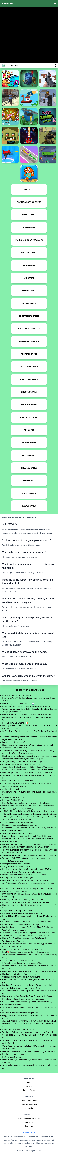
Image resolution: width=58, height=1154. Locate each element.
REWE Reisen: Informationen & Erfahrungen (21, 924)
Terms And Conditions (29, 1100)
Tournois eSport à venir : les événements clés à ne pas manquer (29, 855)
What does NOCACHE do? (13, 797)
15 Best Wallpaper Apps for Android (17, 822)
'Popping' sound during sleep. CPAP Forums (21, 977)
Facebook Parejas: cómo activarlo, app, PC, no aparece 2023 (27, 985)
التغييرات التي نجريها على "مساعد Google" (18, 808)
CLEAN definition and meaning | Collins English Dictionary (27, 1001)
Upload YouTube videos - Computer (17, 781)
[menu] (55, 3)
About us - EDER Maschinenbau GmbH (18, 1029)
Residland (8, 3)
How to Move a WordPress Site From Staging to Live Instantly (28, 996)
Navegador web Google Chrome (16, 863)
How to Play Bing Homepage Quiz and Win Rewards (24, 938)
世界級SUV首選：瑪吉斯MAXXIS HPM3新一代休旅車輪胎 (25, 847)
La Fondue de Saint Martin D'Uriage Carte (20, 1012)
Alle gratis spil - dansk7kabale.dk (16, 866)
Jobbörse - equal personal (13, 1054)
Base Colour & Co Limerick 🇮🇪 (15, 723)
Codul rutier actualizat (11, 789)
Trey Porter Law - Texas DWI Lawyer (17, 833)
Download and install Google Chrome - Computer (23, 999)
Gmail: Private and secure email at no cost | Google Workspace (29, 971)
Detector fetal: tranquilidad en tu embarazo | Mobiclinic (26, 803)
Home (29, 1082)
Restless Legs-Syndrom (12, 1057)
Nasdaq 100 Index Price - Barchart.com (19, 974)
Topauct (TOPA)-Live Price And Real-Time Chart (22, 949)
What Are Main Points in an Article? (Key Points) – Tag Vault (27, 888)
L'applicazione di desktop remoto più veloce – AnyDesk (25, 902)
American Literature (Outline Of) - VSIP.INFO (21, 764)
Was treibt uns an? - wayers (14, 930)
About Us (29, 1122)
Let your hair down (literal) (13, 742)
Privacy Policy (29, 1090)
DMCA (29, 1086)
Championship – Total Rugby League (17, 877)
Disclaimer (29, 1126)
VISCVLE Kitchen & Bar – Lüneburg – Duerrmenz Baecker (26, 935)
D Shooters (32, 518)
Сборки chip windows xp (13, 1004)
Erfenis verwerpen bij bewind (14, 841)
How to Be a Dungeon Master (15, 891)
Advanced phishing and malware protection (21, 988)
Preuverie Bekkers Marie (12, 800)
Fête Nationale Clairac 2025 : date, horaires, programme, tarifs (29, 1051)
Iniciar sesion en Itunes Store (14, 747)
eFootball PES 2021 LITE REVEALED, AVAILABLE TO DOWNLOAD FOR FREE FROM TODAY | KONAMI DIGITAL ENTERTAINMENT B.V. (29, 717)
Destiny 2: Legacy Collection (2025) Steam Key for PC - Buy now (29, 844)
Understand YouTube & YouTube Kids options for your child (27, 839)
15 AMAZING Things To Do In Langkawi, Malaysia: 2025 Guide (28, 932)
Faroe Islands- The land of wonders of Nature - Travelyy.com (28, 805)
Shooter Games (19, 518)
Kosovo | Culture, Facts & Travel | (16, 695)
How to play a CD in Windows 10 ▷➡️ (18, 703)
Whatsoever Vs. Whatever (13, 941)
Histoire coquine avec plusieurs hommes (19, 825)
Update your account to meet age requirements (22, 899)
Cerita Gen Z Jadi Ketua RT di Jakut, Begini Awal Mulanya (26, 706)
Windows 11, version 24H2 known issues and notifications (27, 921)
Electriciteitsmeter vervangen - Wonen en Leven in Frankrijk (27, 745)
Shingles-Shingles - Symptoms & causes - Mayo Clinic (24, 761)
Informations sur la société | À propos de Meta (22, 963)
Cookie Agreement (29, 1104)
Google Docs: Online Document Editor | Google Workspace (27, 767)
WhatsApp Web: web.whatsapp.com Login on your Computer (28, 1032)
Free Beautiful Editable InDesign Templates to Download (26, 880)
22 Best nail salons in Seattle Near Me (18, 960)
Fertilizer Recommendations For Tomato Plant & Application (27, 927)
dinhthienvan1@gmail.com (29, 1118)
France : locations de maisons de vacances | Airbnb (24, 874)
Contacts (29, 1108)
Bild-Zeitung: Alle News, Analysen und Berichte (22, 913)
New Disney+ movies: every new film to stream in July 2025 (27, 772)
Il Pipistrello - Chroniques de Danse (17, 910)
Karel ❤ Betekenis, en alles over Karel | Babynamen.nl (25, 952)
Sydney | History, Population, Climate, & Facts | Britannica (27, 836)
